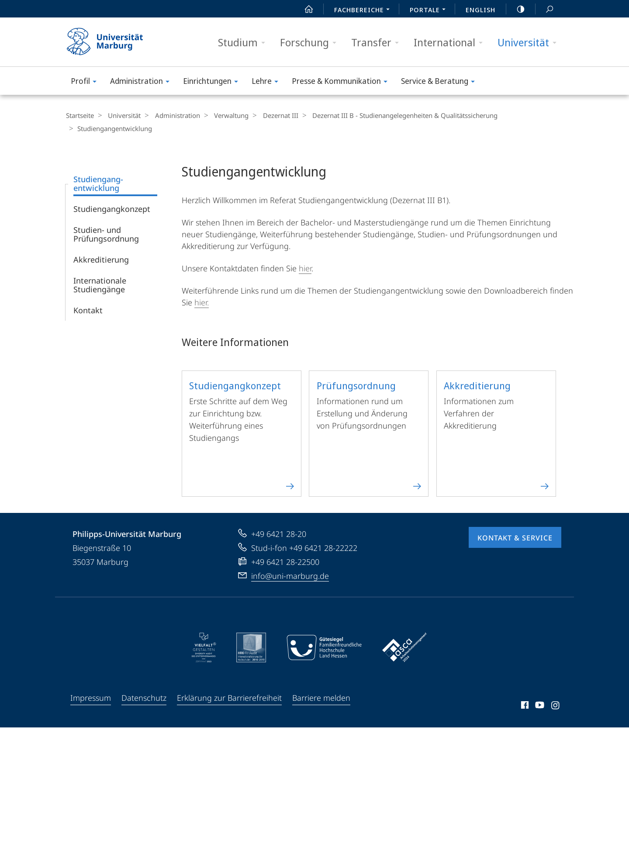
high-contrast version (515, 9)
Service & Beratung (440, 82)
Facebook (523, 706)
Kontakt (88, 309)
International (451, 42)
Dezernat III (269, 115)
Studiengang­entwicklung (98, 182)
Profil (86, 82)
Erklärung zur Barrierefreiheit (229, 697)
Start (304, 9)
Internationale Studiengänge (99, 284)
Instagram (555, 706)
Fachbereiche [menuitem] (364, 10)
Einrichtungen (213, 82)
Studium (244, 42)
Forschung (311, 42)
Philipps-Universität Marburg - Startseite (112, 42)
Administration (142, 82)
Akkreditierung (101, 258)
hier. (201, 301)
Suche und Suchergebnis (545, 9)
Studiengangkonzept (111, 208)
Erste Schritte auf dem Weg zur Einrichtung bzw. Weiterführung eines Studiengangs (242, 433)
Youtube (538, 706)
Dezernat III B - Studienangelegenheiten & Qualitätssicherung (390, 115)
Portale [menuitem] (430, 10)
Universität (530, 42)
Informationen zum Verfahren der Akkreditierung (497, 433)
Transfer (377, 42)
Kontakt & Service (515, 537)
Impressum (90, 697)
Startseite (79, 115)
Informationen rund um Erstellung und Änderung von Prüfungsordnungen (370, 433)
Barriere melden (321, 697)
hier (305, 267)
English (480, 9)
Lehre (268, 82)
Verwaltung (222, 115)
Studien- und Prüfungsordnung (106, 233)
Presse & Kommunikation (342, 82)
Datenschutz (143, 697)
